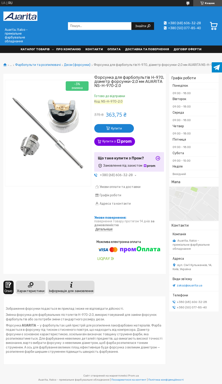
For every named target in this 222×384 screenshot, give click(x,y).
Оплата (114, 49)
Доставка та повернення (147, 49)
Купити (116, 128)
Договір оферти (187, 49)
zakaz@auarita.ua (189, 285)
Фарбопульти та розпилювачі (38, 65)
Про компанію (68, 49)
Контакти (94, 49)
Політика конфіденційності (166, 379)
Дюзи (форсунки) (77, 65)
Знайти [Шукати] (141, 26)
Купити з (117, 141)
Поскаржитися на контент (128, 379)
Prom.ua (133, 375)
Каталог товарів (35, 49)
